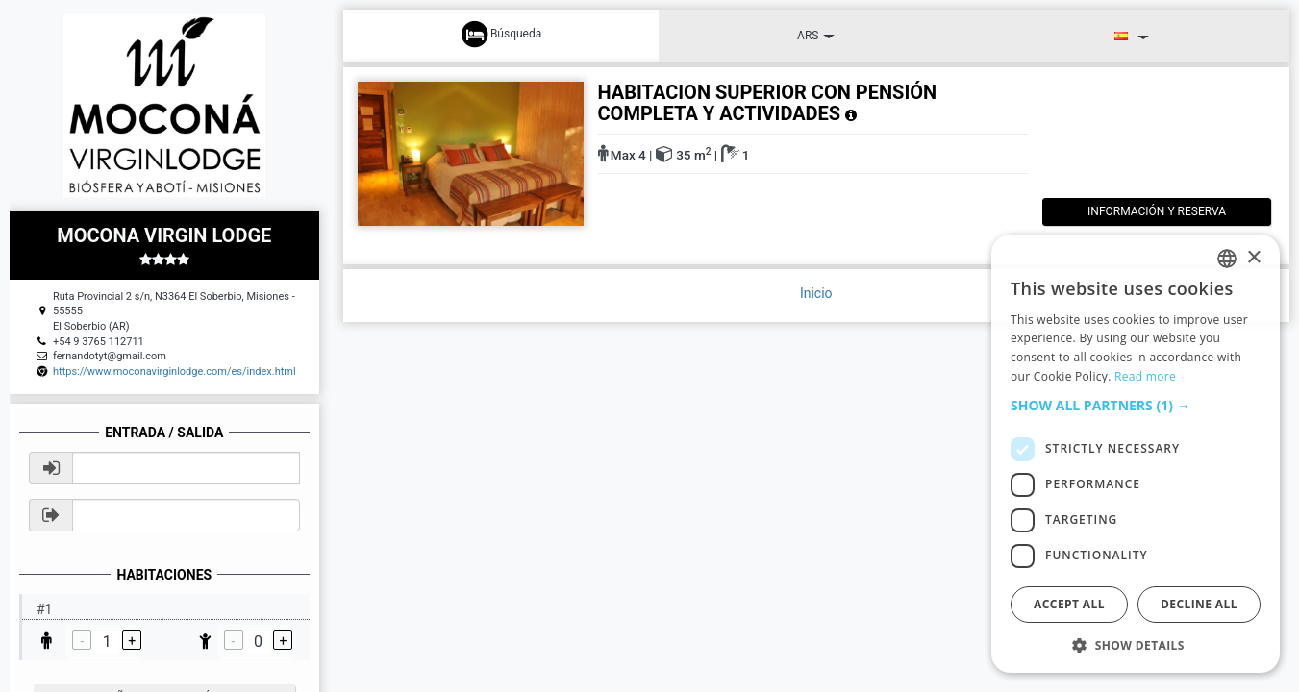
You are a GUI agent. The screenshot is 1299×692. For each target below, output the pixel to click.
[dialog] (1135, 454)
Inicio (816, 293)
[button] (1136, 405)
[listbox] (1227, 258)
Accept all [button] (1069, 604)
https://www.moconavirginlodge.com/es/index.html (174, 371)
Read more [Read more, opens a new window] (1145, 376)
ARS (816, 35)
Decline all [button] (1199, 604)
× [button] (1253, 258)
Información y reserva (1141, 211)
